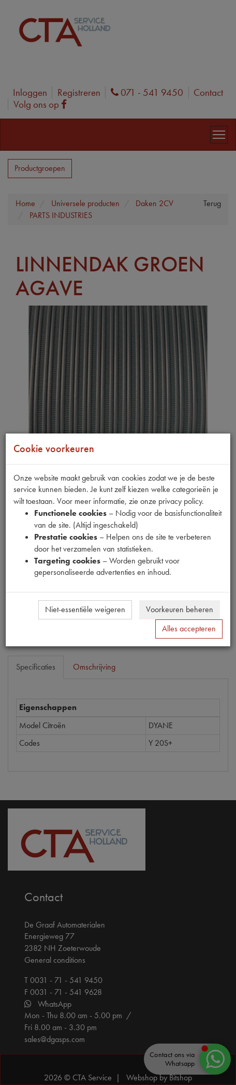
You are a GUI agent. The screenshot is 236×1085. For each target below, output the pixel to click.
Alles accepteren (189, 628)
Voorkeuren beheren (179, 609)
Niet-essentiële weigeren (85, 609)
